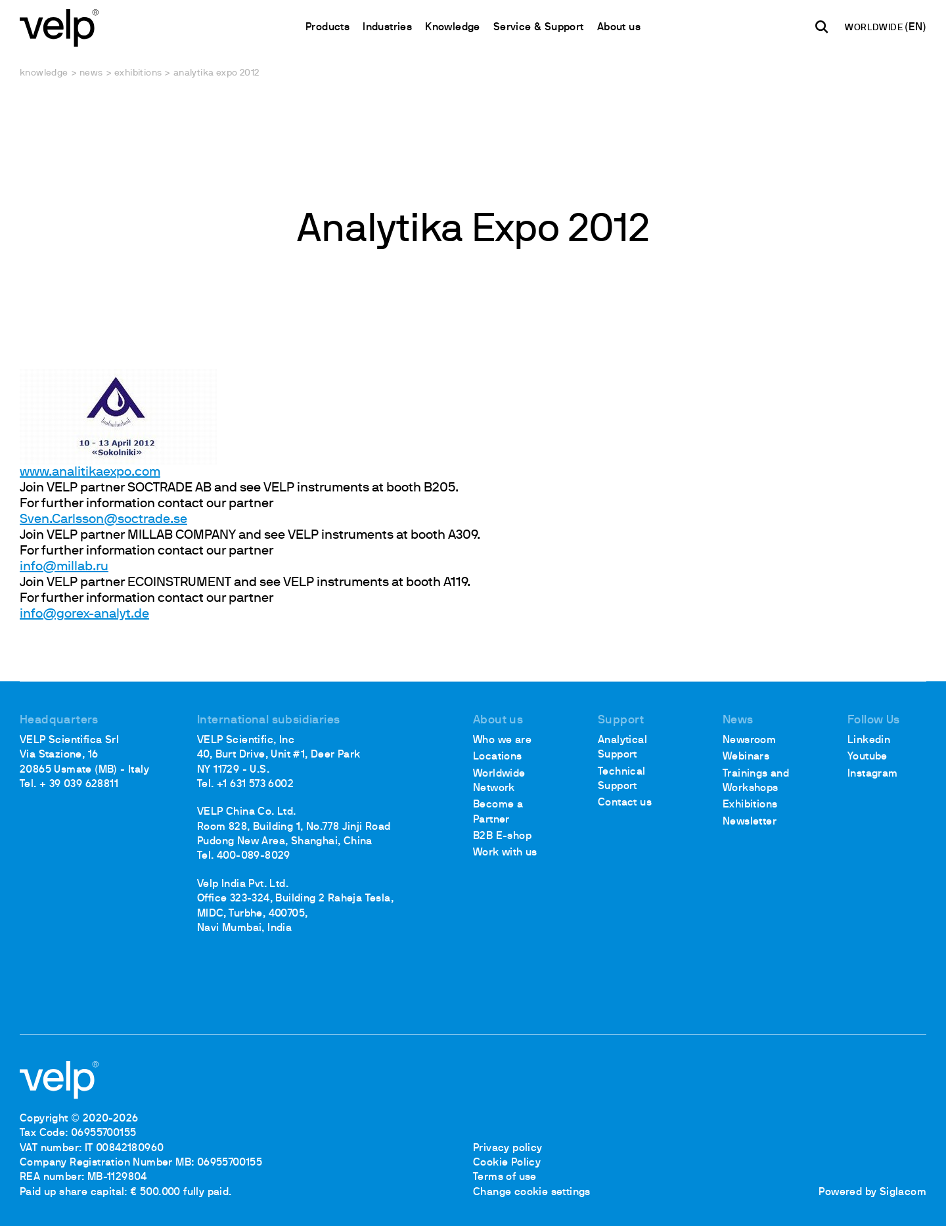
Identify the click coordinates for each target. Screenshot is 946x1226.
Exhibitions (138, 73)
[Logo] (59, 26)
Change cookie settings (532, 1192)
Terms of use (505, 1177)
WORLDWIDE (875, 28)
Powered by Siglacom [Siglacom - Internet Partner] (872, 1192)
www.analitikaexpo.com (90, 472)
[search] (821, 27)
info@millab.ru (64, 567)
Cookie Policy (507, 1163)
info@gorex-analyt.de (84, 614)
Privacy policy (508, 1148)
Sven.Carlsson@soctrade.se (103, 520)
